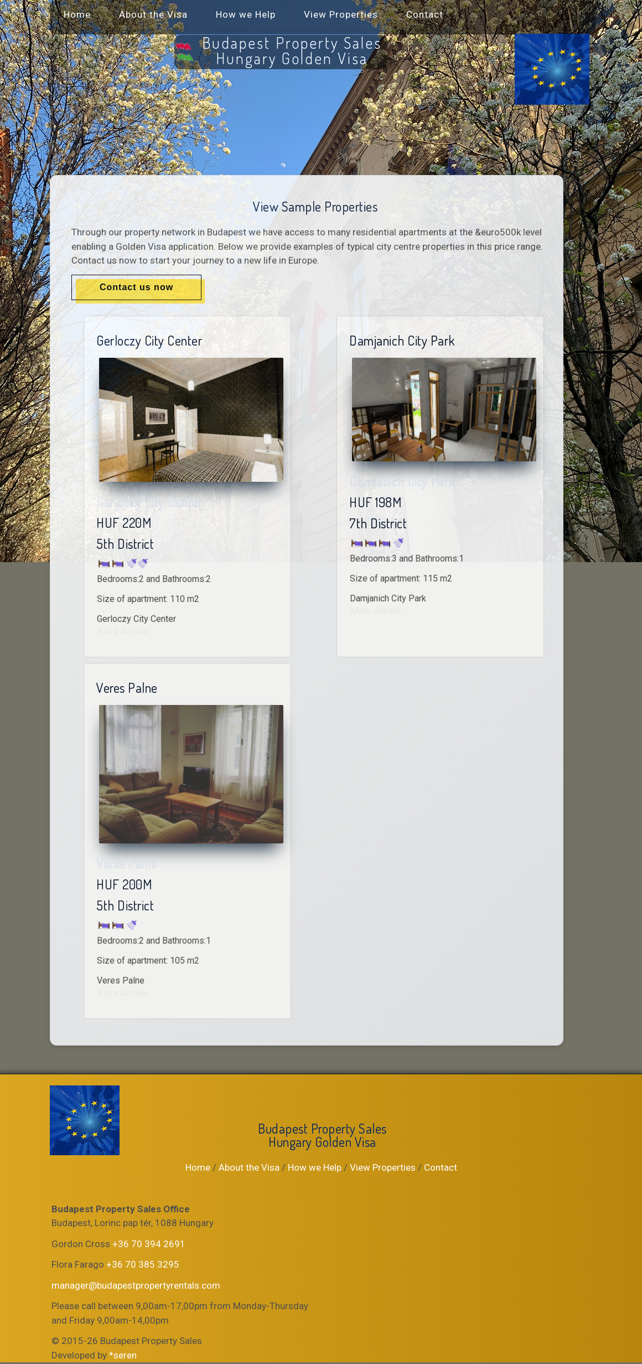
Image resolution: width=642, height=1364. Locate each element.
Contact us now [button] (136, 287)
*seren (123, 1355)
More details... (124, 632)
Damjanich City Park (402, 481)
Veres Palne (127, 863)
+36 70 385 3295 (142, 1264)
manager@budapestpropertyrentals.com (135, 1285)
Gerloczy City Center (149, 501)
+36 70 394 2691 (148, 1243)
